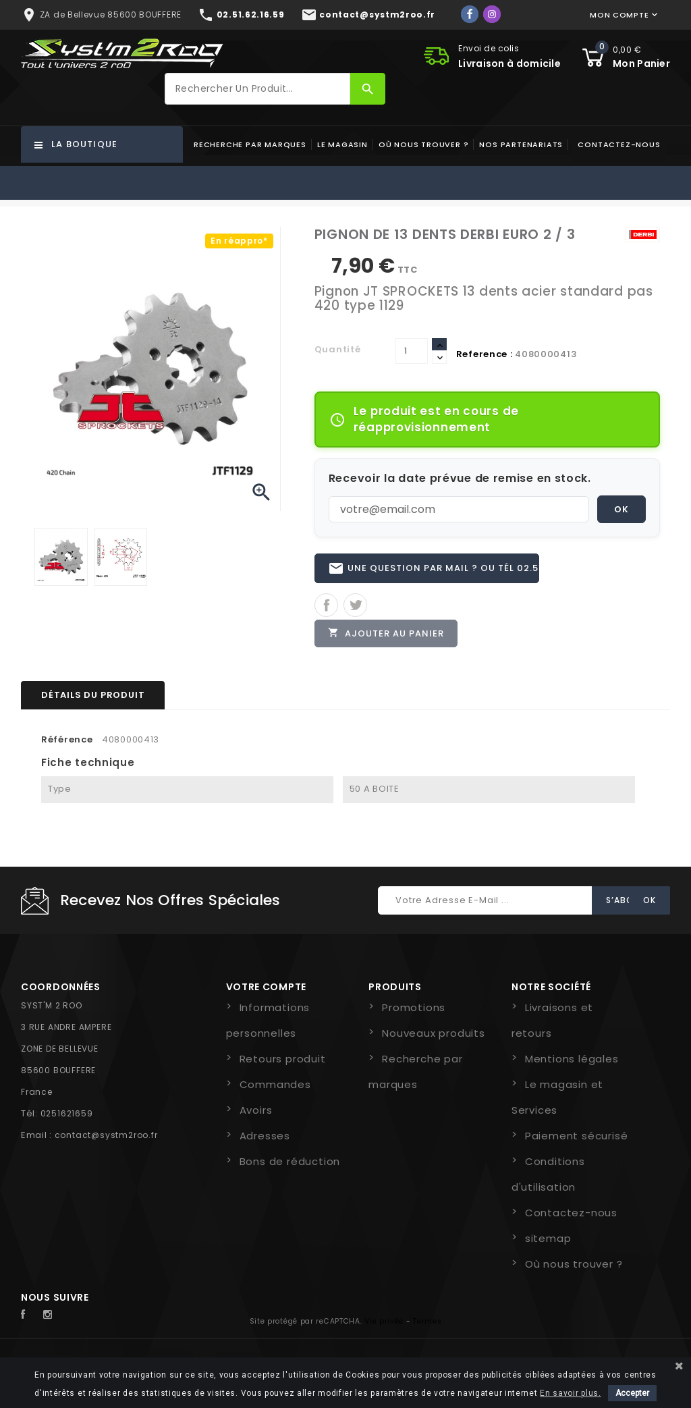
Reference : (484, 354)
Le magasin (342, 144)
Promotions (413, 1010)
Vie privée (384, 1324)
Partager (326, 606)
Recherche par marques (250, 144)
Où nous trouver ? (424, 144)
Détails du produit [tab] (92, 697)
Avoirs (256, 1113)
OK (621, 509)
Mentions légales (572, 1061)
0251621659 (66, 1116)
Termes (427, 1324)
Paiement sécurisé (576, 1138)
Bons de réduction (290, 1164)
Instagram (51, 1317)
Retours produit (283, 1061)
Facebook (30, 1317)
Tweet (355, 606)
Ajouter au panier (387, 634)
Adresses (265, 1138)
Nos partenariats (521, 144)
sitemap (548, 1241)
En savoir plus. (570, 1393)
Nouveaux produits (433, 1036)
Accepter (632, 1393)
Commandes (275, 1087)
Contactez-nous (619, 144)
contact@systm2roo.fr (106, 1137)
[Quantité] (411, 351)
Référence (66, 741)
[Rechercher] (257, 89)
